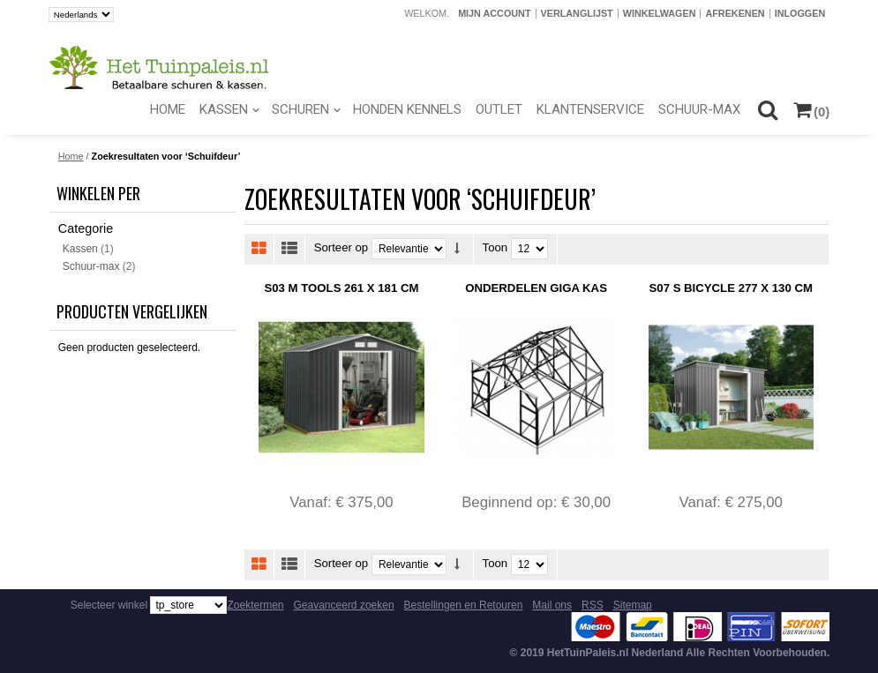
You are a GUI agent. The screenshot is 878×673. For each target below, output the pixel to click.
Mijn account (494, 13)
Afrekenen (734, 13)
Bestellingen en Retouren (463, 605)
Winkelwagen (659, 13)
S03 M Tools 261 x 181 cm (341, 288)
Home (71, 156)
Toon (495, 248)
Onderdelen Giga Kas (536, 288)
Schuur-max (91, 266)
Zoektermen (255, 605)
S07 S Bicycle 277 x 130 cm (731, 288)
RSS (593, 605)
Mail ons (552, 605)
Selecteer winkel (109, 605)
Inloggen (800, 13)
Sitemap (632, 605)
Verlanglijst (577, 13)
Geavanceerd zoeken (344, 605)
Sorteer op (341, 248)
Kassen (80, 249)
